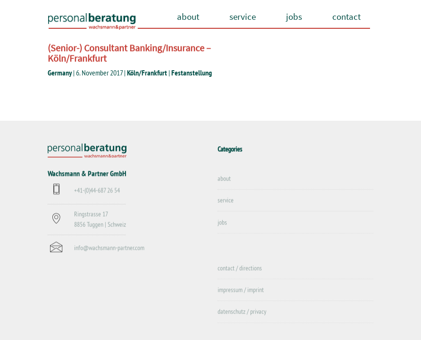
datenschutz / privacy (242, 312)
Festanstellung (191, 72)
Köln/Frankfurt (147, 72)
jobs (294, 16)
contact (346, 16)
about (188, 16)
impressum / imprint (241, 290)
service (242, 16)
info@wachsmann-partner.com (109, 248)
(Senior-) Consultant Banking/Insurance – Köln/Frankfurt (129, 53)
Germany (60, 72)
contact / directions (240, 268)
